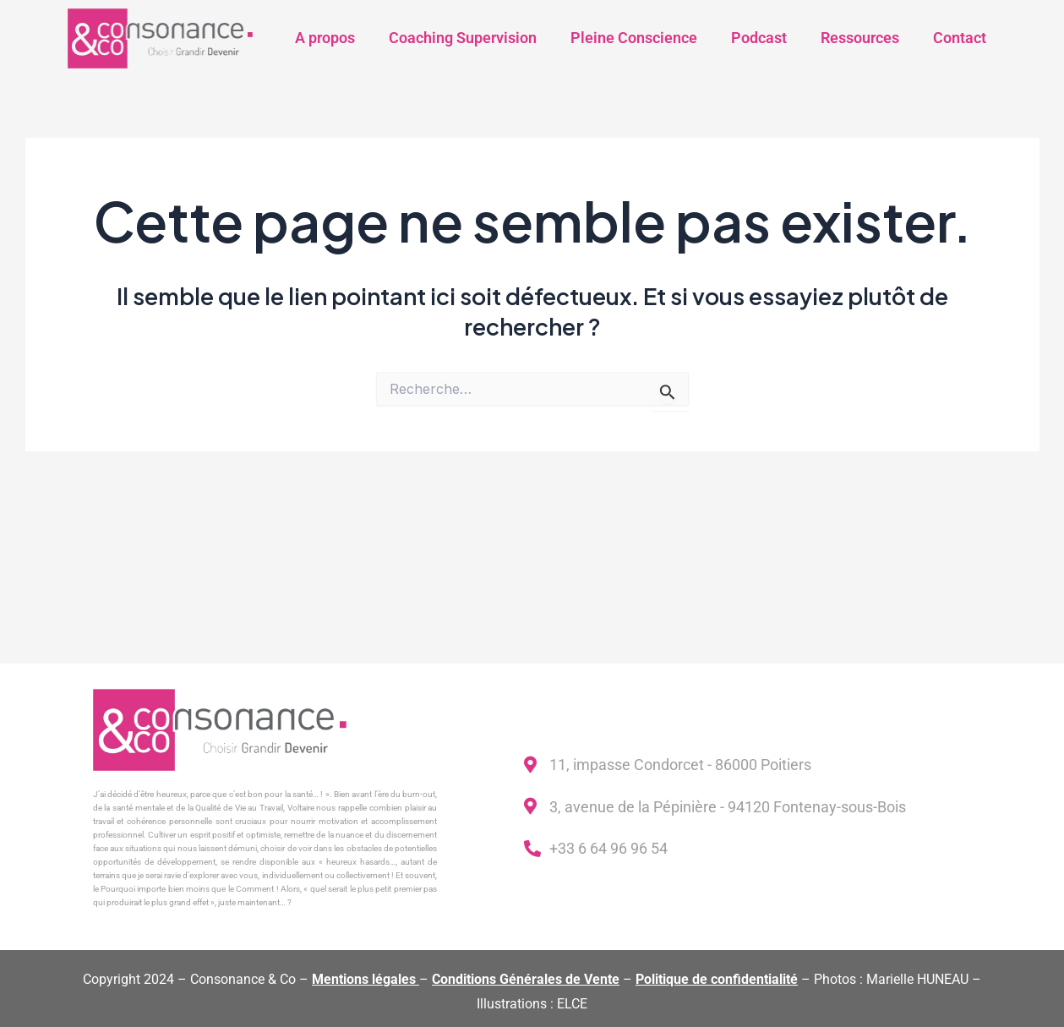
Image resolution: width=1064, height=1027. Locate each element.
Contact (959, 37)
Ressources (860, 37)
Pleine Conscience (633, 37)
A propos (325, 37)
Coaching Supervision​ (463, 37)
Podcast (759, 37)
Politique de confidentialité (717, 979)
